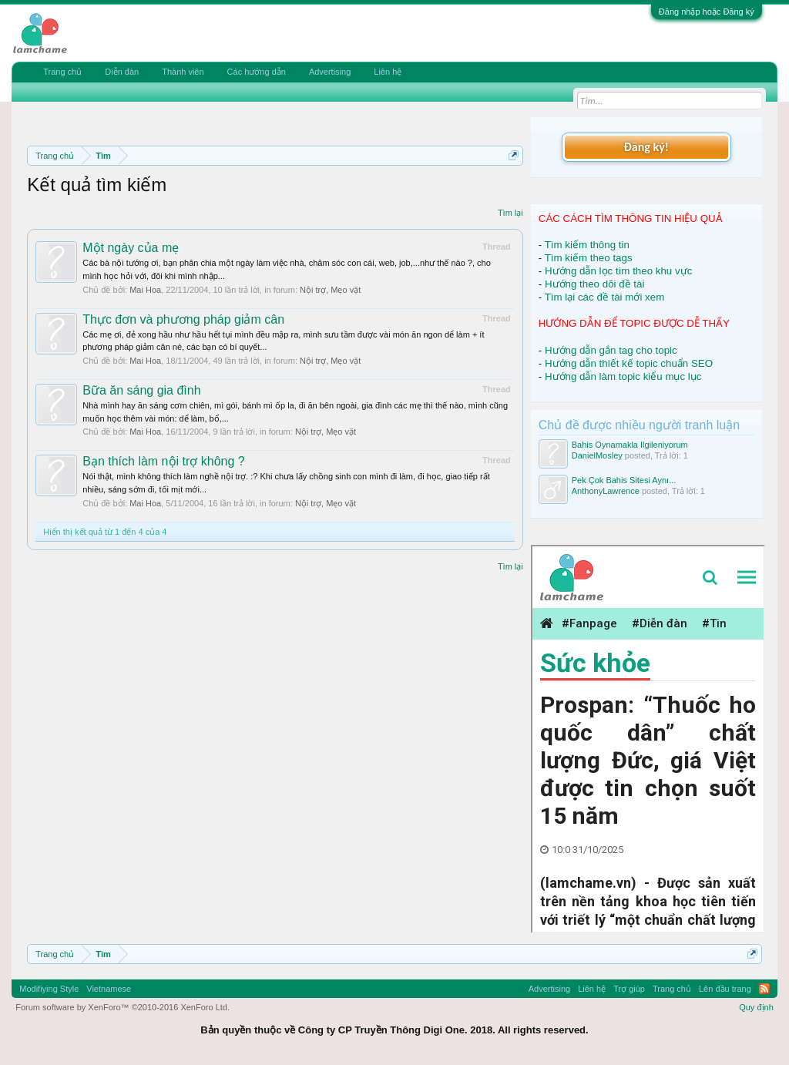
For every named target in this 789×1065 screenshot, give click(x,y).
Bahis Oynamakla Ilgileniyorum (630, 444)
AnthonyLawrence (606, 491)
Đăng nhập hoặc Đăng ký (706, 11)
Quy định (756, 1007)
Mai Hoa (145, 289)
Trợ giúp (629, 988)
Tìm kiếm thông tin (587, 244)
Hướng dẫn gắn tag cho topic (611, 350)
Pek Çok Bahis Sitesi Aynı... (624, 480)
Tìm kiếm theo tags (589, 258)
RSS (764, 988)
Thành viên (182, 71)
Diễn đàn (122, 71)
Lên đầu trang (725, 988)
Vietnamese (108, 988)
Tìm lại (510, 212)
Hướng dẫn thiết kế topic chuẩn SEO (629, 363)
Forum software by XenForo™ (122, 1007)
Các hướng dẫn (256, 71)
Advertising (330, 71)
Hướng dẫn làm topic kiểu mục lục (623, 376)
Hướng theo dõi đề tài (594, 284)
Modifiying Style (49, 988)
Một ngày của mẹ (130, 247)
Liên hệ (387, 71)
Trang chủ (62, 71)
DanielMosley (597, 455)
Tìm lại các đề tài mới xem (605, 297)
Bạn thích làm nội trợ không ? (163, 461)
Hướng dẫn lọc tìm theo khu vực (618, 271)
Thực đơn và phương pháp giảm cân (183, 319)
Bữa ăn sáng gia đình (141, 390)
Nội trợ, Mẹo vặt (330, 289)
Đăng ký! (646, 146)
